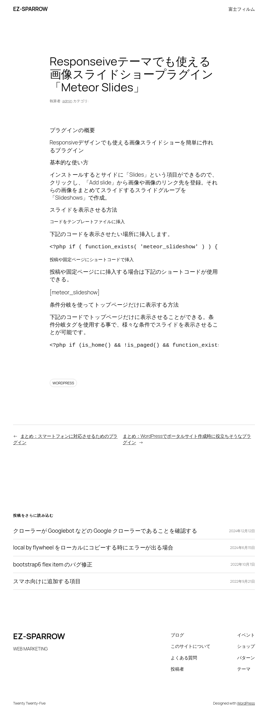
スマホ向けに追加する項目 (47, 581)
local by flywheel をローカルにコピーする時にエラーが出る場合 (93, 547)
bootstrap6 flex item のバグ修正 (52, 564)
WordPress (246, 703)
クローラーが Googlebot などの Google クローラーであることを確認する (105, 531)
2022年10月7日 (243, 564)
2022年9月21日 (242, 581)
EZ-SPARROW (30, 9)
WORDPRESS (63, 382)
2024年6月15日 (242, 547)
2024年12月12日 (242, 530)
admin (67, 100)
